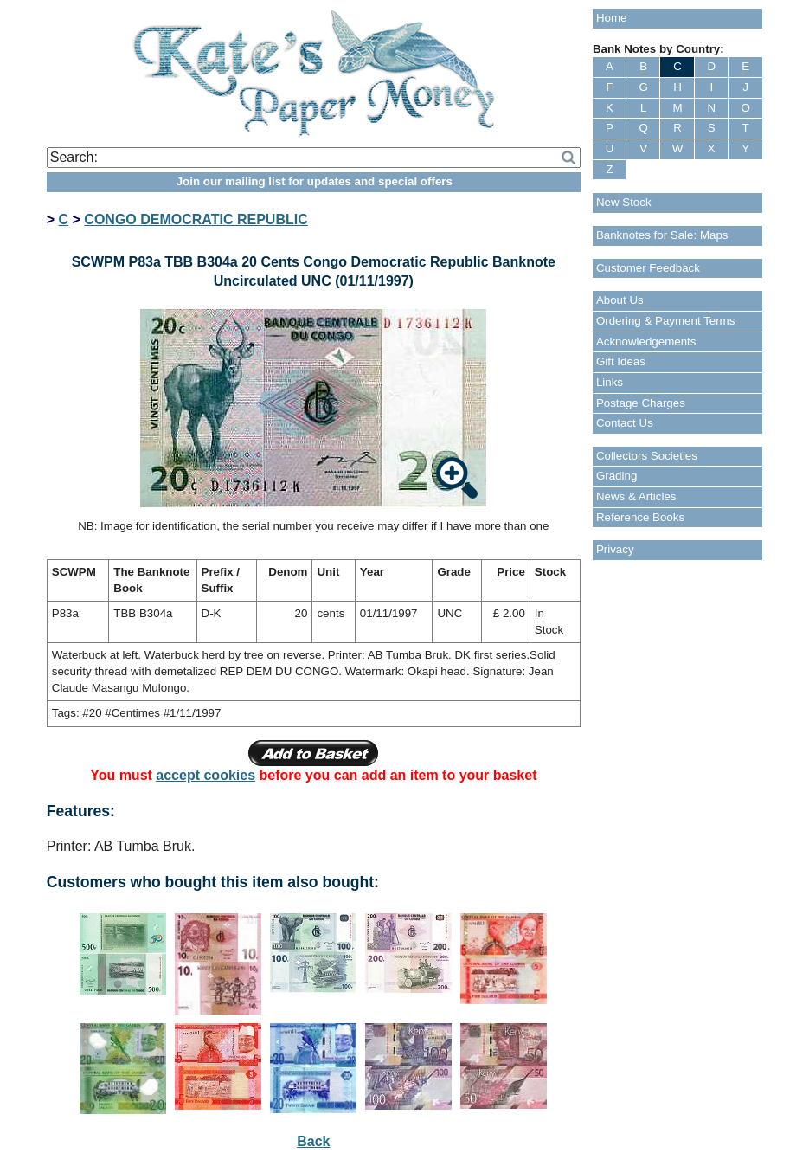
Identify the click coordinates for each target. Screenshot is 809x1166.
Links (609, 382)
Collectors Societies (646, 455)
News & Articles (636, 496)
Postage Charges (640, 402)
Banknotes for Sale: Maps (662, 235)
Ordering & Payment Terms (665, 320)
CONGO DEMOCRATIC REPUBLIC (195, 219)
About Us (620, 299)
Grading (616, 475)
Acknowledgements (646, 341)
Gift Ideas (620, 361)
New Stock (624, 202)
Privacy (615, 549)
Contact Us (624, 422)
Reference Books (640, 517)
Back (313, 1141)
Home (611, 17)
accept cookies (205, 775)
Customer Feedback (648, 267)
